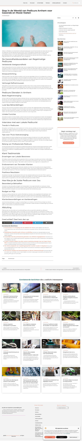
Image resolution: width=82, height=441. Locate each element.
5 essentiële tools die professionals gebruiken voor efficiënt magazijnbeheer (24, 237)
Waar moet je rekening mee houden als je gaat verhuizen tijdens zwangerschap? (71, 59)
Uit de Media (37, 416)
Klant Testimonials (63, 32)
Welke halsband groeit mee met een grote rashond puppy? (71, 102)
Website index (38, 425)
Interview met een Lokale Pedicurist (67, 30)
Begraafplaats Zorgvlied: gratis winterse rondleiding (18, 232)
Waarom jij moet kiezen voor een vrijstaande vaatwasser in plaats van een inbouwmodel (30, 382)
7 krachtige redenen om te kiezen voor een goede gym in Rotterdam (70, 75)
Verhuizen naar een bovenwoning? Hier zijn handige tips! (71, 53)
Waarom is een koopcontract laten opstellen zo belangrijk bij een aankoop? (70, 70)
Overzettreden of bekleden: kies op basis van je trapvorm (71, 48)
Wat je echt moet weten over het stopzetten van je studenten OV (70, 113)
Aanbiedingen (6, 16)
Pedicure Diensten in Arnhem (65, 28)
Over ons (25, 3)
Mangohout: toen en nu (69, 352)
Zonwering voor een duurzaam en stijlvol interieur (70, 97)
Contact (65, 3)
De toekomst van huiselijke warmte (71, 85)
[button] (78, 428)
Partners (48, 3)
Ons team (32, 3)
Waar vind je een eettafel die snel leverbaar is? (70, 42)
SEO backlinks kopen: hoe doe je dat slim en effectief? (38, 429)
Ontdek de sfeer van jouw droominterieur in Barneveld (69, 107)
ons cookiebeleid (67, 433)
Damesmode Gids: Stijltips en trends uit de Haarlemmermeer (71, 118)
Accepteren (50, 437)
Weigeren (62, 437)
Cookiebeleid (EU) (38, 423)
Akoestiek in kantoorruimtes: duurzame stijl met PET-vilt (69, 91)
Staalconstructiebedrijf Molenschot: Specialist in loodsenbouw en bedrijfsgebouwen (71, 64)
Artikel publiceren (56, 3)
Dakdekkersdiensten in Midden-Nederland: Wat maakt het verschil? (70, 326)
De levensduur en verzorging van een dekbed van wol (18, 228)
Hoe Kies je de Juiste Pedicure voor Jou (67, 33)
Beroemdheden (38, 414)
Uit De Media (40, 3)
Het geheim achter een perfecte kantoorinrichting (70, 80)
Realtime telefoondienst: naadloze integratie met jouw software (70, 298)
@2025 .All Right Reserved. (13, 436)
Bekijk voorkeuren (73, 437)
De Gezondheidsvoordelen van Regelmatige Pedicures (68, 26)
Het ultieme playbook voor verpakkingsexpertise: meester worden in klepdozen (25, 246)
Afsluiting (61, 35)
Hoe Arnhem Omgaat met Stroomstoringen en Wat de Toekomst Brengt (23, 250)
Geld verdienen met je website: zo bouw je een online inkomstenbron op (39, 435)
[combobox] (76, 3)
